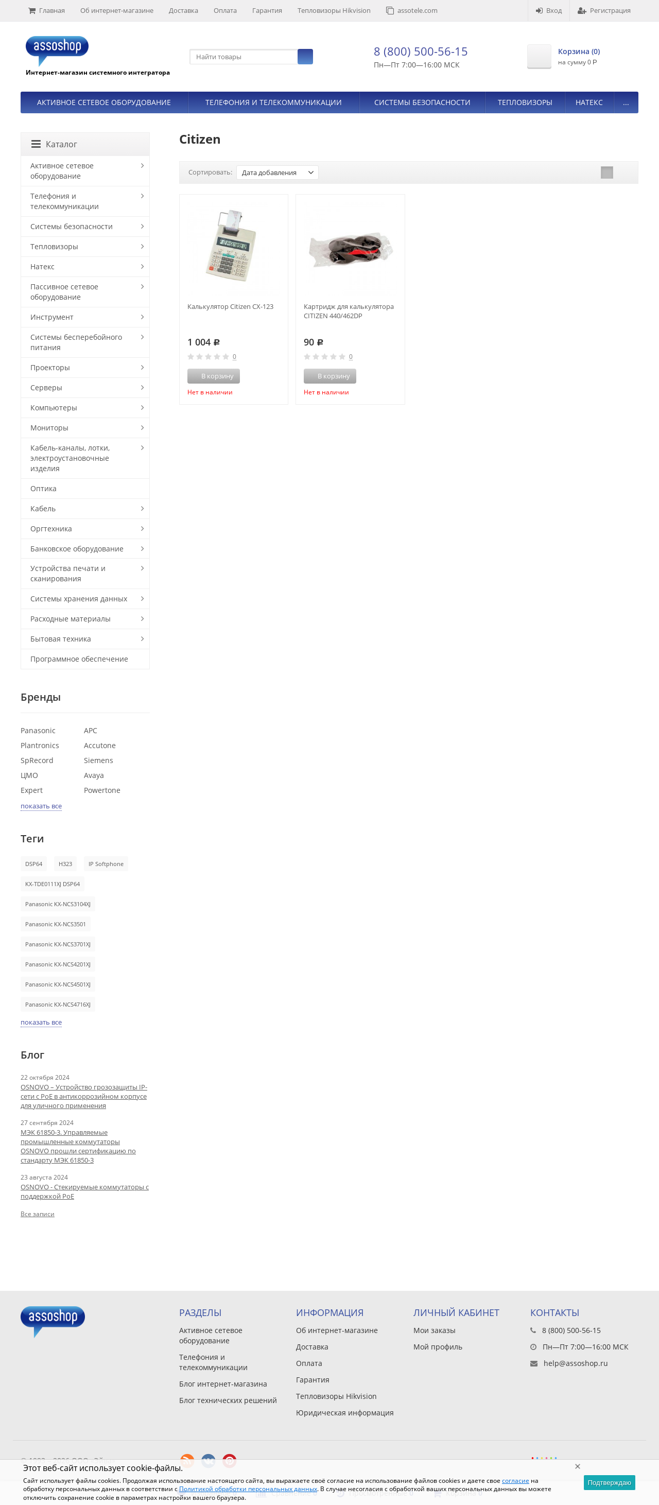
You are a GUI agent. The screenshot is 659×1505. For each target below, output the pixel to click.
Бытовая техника (60, 639)
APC (90, 730)
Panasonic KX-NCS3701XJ (58, 944)
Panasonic (38, 730)
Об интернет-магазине (116, 10)
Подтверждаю (609, 1482)
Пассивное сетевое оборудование (64, 292)
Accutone (100, 745)
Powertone (102, 790)
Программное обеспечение (79, 659)
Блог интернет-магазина (223, 1384)
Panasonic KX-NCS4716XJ (58, 1004)
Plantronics (40, 745)
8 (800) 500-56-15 (421, 51)
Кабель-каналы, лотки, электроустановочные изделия (70, 458)
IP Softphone (106, 864)
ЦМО (29, 775)
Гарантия (267, 10)
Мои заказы (434, 1330)
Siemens (98, 760)
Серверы (46, 387)
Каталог (54, 144)
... (626, 102)
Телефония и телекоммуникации (273, 102)
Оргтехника (51, 528)
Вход (549, 10)
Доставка (183, 10)
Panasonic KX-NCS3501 (55, 924)
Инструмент (52, 317)
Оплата (225, 10)
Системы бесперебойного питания (76, 342)
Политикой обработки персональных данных (248, 1488)
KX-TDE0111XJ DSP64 (52, 884)
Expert (32, 790)
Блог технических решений (228, 1400)
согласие (515, 1480)
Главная (46, 10)
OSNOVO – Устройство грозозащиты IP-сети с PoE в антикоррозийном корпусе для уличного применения (84, 1096)
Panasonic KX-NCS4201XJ (58, 964)
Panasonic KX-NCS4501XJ (58, 984)
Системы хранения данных (78, 598)
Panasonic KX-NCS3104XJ (58, 904)
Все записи (38, 1213)
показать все (41, 805)
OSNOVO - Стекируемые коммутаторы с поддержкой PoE (85, 1191)
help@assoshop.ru (576, 1363)
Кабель (43, 508)
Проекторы (50, 367)
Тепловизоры (525, 102)
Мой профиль (437, 1347)
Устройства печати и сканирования (68, 573)
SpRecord (37, 760)
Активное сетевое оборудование (104, 102)
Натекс (589, 102)
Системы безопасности (422, 102)
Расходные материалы (70, 619)
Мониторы (49, 428)
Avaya (94, 775)
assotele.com (412, 10)
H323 (65, 864)
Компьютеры (53, 407)
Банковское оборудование (77, 548)
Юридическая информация (345, 1412)
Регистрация (604, 10)
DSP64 (33, 864)
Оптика (43, 488)
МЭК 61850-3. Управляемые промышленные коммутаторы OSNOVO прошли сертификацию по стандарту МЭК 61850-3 (78, 1146)
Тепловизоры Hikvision (334, 10)
